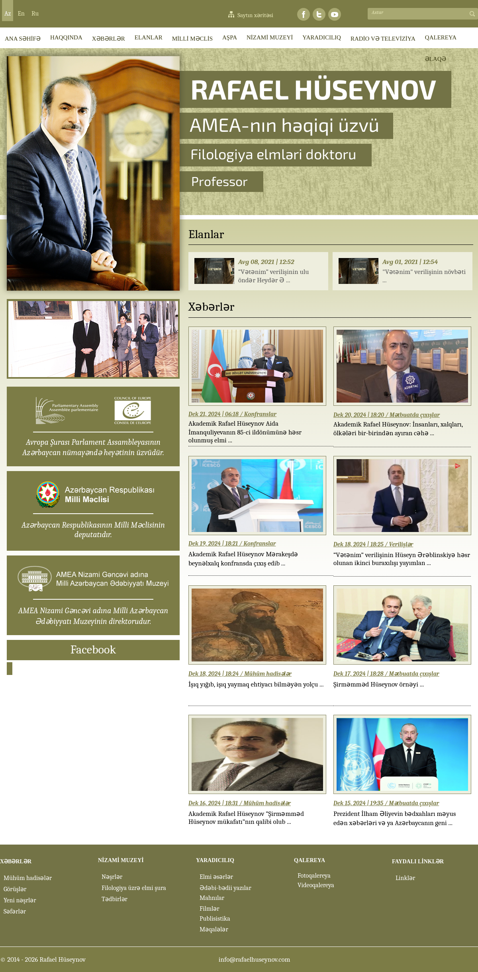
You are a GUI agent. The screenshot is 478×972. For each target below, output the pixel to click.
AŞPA (229, 37)
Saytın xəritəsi (255, 15)
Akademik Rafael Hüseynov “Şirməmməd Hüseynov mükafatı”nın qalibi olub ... (246, 817)
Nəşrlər (112, 876)
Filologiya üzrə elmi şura (134, 888)
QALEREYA (440, 37)
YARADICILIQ (321, 37)
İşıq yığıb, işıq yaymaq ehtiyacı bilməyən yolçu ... (255, 684)
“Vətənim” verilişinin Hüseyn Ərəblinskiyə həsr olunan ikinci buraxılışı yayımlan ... (401, 559)
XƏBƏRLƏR (108, 38)
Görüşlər (15, 889)
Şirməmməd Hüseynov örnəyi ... (378, 684)
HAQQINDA (66, 37)
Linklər (405, 878)
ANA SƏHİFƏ (23, 38)
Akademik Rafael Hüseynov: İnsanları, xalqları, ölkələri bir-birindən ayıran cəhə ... (398, 428)
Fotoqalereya (314, 875)
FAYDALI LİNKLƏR (418, 861)
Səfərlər (15, 911)
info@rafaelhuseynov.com (254, 959)
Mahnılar (212, 898)
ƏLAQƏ (435, 59)
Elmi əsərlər (216, 876)
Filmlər (209, 908)
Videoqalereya (316, 885)
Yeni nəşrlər (20, 900)
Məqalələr (214, 929)
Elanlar (206, 234)
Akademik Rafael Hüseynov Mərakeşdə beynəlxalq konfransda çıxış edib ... (243, 558)
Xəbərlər (211, 307)
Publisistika (215, 918)
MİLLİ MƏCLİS (192, 38)
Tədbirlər (114, 899)
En (21, 13)
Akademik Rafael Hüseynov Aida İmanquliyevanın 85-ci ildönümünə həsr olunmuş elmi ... (245, 430)
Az (7, 13)
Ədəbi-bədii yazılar (225, 888)
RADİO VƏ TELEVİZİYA (383, 38)
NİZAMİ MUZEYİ (270, 37)
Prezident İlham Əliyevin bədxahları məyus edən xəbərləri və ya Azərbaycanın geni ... (394, 818)
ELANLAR (149, 37)
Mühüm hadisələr (28, 878)
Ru (35, 13)
